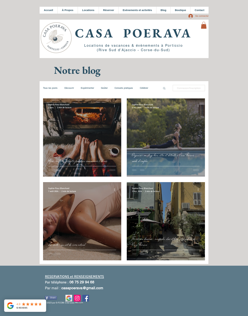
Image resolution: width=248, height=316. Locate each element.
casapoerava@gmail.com (82, 288)
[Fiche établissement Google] (68, 298)
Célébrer (144, 88)
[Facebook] (85, 298)
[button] (204, 25)
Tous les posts (50, 88)
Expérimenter (87, 88)
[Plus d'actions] (115, 106)
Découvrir (69, 88)
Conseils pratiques (124, 88)
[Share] (51, 298)
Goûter (104, 88)
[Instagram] (77, 298)
